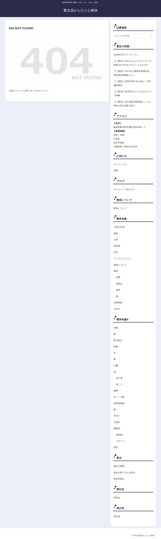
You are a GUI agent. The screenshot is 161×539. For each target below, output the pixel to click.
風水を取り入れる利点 (124, 472)
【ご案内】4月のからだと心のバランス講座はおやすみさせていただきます (133, 63)
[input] (133, 36)
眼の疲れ (118, 340)
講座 (116, 170)
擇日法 (117, 497)
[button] (151, 35)
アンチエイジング (122, 258)
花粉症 (119, 284)
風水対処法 (119, 479)
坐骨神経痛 (119, 403)
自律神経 (118, 302)
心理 (116, 239)
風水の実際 (119, 466)
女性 (116, 252)
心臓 (116, 365)
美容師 (119, 435)
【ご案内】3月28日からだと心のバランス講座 (133, 93)
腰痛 (116, 390)
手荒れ (117, 422)
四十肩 (119, 378)
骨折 (116, 447)
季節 (116, 271)
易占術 (117, 516)
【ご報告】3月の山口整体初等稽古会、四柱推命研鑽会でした (133, 73)
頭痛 (116, 328)
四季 (118, 277)
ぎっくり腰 (119, 397)
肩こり (119, 384)
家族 (116, 233)
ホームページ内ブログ (124, 189)
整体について (120, 208)
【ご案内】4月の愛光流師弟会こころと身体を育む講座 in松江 (133, 104)
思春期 (117, 246)
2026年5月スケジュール (125, 54)
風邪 (118, 290)
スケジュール (120, 164)
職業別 (117, 428)
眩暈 (116, 346)
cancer (117, 309)
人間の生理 (119, 227)
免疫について (120, 265)
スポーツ (120, 441)
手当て (117, 416)
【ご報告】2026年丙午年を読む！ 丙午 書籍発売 (132, 83)
